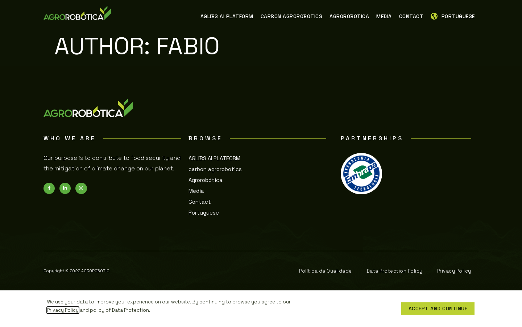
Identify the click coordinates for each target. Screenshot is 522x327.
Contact (199, 201)
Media (196, 190)
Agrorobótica (205, 180)
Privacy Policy (63, 310)
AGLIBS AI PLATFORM (214, 158)
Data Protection (130, 310)
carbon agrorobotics (215, 169)
